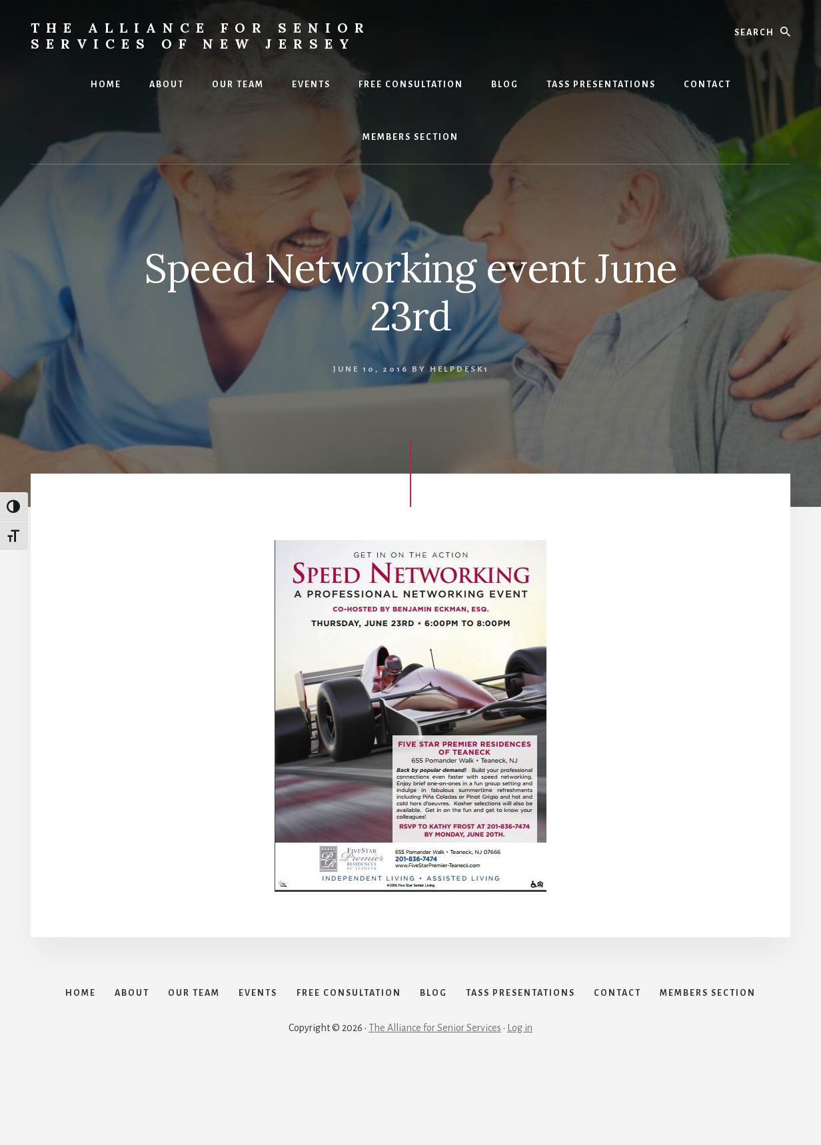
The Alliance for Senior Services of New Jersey (201, 35)
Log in (519, 1099)
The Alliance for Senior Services (435, 1099)
